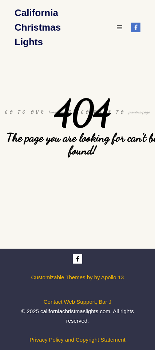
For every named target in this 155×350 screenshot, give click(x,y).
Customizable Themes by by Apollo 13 (77, 277)
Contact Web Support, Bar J (77, 302)
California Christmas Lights (38, 27)
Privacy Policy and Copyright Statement (77, 340)
